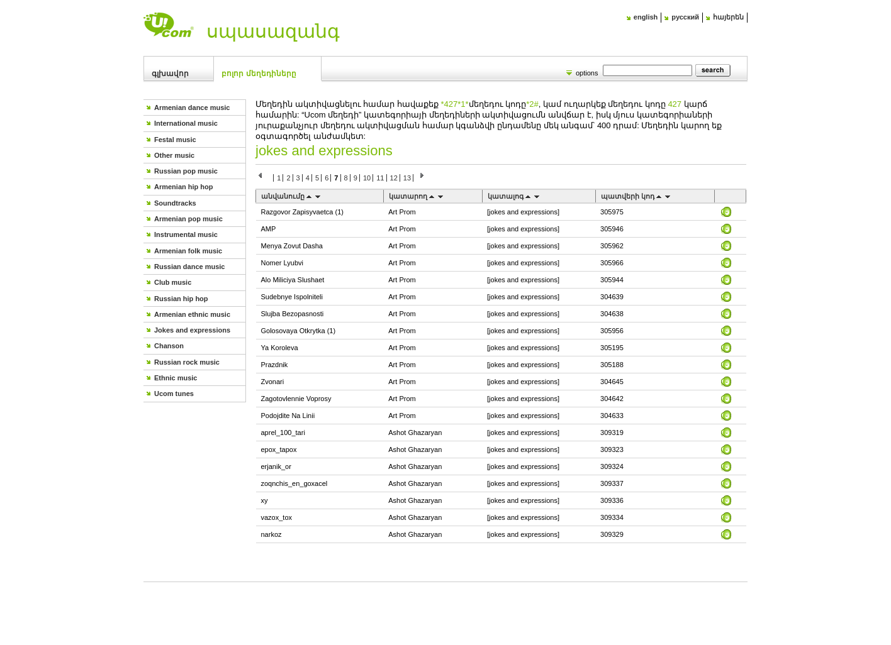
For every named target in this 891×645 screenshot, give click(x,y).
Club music (172, 282)
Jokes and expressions (192, 330)
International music (186, 123)
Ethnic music (175, 378)
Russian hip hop (181, 298)
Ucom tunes (174, 393)
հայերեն (728, 17)
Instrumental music (186, 234)
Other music (174, 155)
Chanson (169, 346)
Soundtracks (175, 203)
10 (367, 178)
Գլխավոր (170, 73)
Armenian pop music (188, 219)
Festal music (175, 139)
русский (685, 17)
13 (407, 178)
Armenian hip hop (183, 186)
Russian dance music (189, 266)
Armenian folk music (188, 251)
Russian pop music (186, 171)
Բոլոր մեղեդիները (258, 73)
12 (394, 178)
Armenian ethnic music (192, 314)
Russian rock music (187, 362)
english (646, 17)
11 (380, 178)
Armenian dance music (192, 107)
